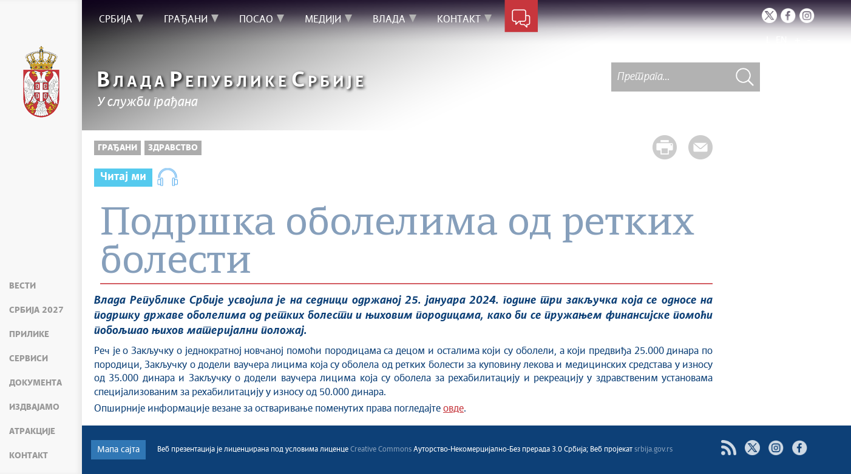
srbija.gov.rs (653, 449)
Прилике (29, 334)
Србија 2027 (36, 310)
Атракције (32, 431)
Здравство (173, 148)
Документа (35, 383)
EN (781, 40)
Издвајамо (34, 407)
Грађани (117, 148)
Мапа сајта (118, 450)
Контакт (28, 456)
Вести (22, 286)
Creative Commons (381, 449)
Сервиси (28, 359)
